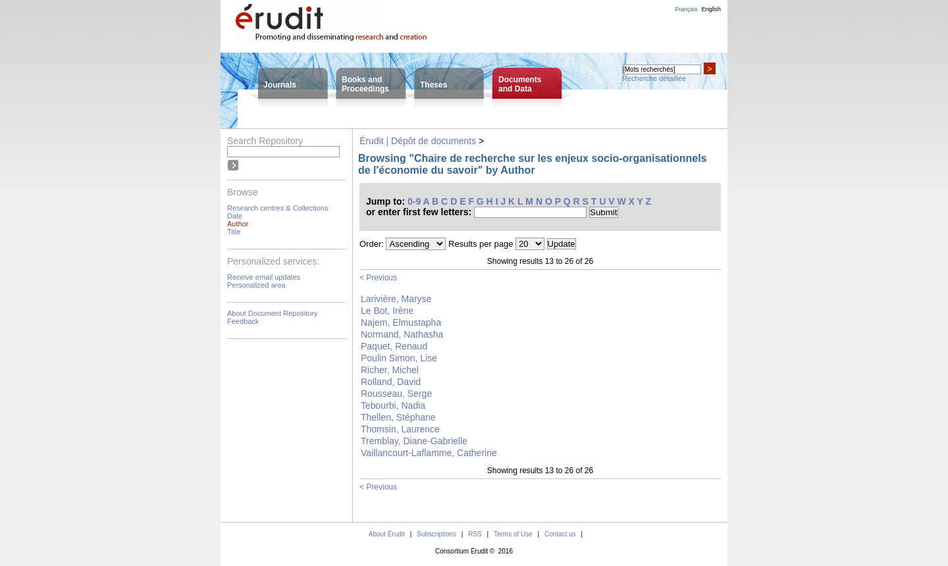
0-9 (414, 201)
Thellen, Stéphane (398, 417)
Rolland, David (391, 381)
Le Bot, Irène (387, 310)
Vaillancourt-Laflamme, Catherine (429, 453)
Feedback (243, 321)
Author (237, 224)
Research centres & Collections (277, 208)
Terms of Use (513, 534)
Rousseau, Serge (396, 393)
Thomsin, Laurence (400, 429)
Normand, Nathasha (402, 334)
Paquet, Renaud (394, 346)
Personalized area (256, 285)
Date (234, 216)
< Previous (378, 277)
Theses (433, 85)
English (711, 9)
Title (233, 232)
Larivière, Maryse (396, 299)
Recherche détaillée (654, 78)
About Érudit (387, 534)
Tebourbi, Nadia (393, 405)
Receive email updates (263, 277)
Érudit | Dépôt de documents (417, 141)
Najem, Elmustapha (401, 322)
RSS (475, 534)
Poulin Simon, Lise (399, 358)
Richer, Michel (390, 370)
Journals (279, 85)
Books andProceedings (365, 84)
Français (686, 9)
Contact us (560, 534)
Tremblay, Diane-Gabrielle (414, 441)
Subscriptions (436, 534)
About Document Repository (272, 313)
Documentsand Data (519, 84)
